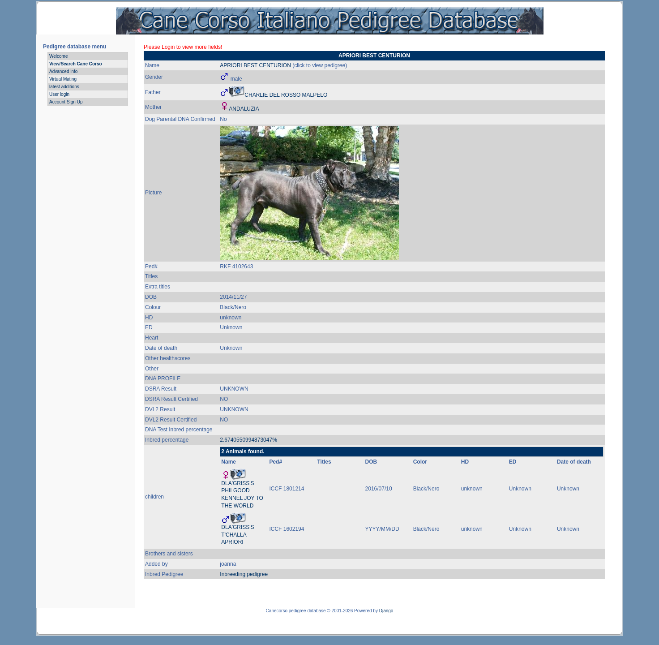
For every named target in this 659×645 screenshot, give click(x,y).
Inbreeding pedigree (244, 574)
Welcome (58, 56)
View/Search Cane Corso (75, 63)
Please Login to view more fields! (183, 47)
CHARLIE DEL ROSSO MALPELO (285, 95)
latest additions (64, 86)
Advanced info (63, 71)
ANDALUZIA (244, 109)
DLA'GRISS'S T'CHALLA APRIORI (237, 535)
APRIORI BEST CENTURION (255, 65)
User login (59, 94)
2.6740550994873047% (248, 440)
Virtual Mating (63, 79)
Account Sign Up (66, 101)
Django (386, 610)
